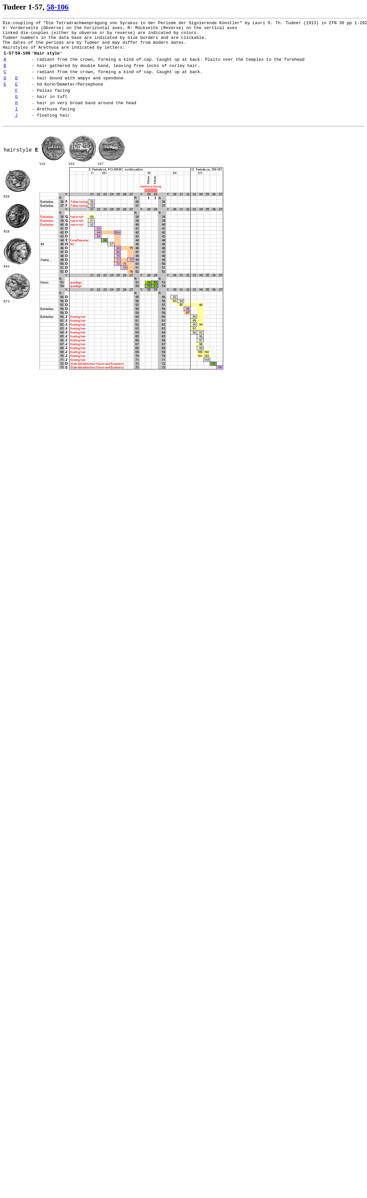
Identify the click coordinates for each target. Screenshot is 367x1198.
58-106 (57, 7)
